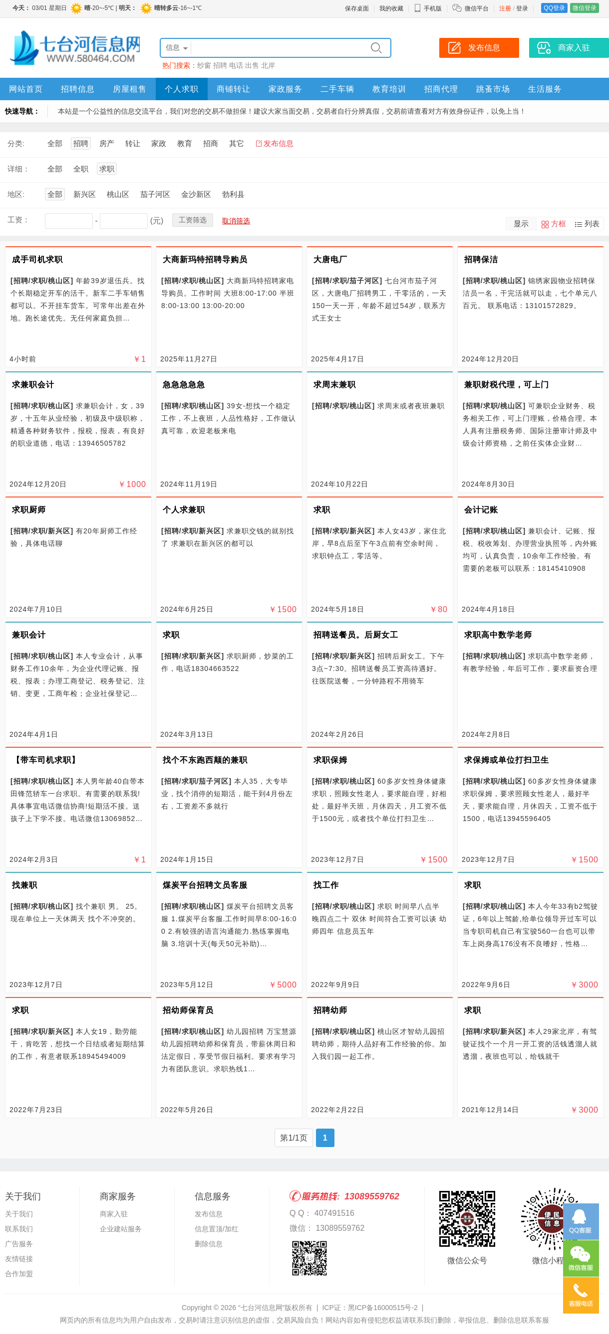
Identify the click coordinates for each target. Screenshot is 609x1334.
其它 (236, 143)
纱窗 (204, 65)
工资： (18, 219)
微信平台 (477, 8)
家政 (158, 143)
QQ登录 (554, 7)
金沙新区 (196, 194)
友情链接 (19, 1259)
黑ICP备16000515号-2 (383, 1308)
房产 (106, 143)
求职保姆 (330, 760)
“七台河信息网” (261, 1308)
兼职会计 (29, 635)
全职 (80, 169)
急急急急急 (184, 384)
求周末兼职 (334, 384)
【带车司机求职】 (46, 760)
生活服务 (545, 89)
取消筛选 (236, 221)
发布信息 (279, 143)
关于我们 (19, 1214)
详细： (18, 169)
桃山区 (118, 194)
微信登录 (585, 7)
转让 (132, 143)
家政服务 (286, 89)
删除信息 (209, 1244)
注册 (505, 8)
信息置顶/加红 (217, 1229)
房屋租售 (130, 89)
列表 (592, 223)
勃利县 (233, 194)
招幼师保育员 (188, 1010)
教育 (184, 143)
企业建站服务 (121, 1229)
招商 (210, 143)
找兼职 (24, 885)
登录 (522, 8)
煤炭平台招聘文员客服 (205, 885)
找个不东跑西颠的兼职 (205, 760)
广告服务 (19, 1244)
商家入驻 (114, 1214)
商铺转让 (234, 89)
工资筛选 (193, 220)
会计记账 (481, 509)
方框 (558, 223)
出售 (252, 65)
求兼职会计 (33, 384)
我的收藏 (391, 8)
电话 (236, 65)
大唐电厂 (330, 259)
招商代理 (441, 89)
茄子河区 (155, 194)
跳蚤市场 (493, 89)
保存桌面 (357, 8)
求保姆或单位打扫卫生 (506, 760)
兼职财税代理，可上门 (506, 384)
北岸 (268, 65)
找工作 (326, 885)
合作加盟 (19, 1274)
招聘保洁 (481, 259)
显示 (521, 223)
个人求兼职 (184, 509)
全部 (54, 143)
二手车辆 (337, 89)
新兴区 (84, 194)
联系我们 (19, 1229)
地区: (15, 194)
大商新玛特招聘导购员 (205, 259)
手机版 (428, 8)
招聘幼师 (330, 1010)
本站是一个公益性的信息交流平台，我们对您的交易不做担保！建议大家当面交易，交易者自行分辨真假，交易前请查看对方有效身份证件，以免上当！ (292, 111)
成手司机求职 (37, 259)
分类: (15, 143)
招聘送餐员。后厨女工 (355, 635)
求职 (106, 169)
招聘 (220, 65)
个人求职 (182, 89)
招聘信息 (78, 89)
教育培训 (389, 89)
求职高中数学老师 (498, 635)
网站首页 (26, 89)
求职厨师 (29, 509)
